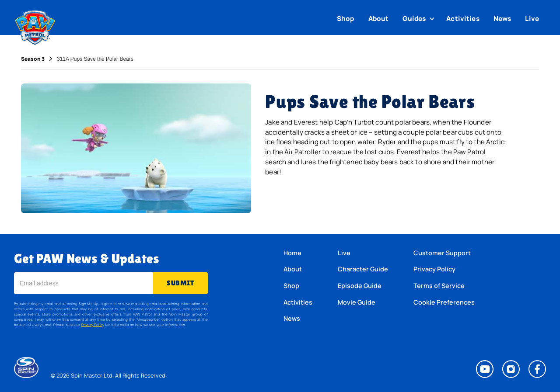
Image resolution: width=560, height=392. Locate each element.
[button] (420, 19)
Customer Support (442, 253)
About (378, 18)
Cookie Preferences (444, 302)
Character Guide (363, 269)
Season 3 (33, 59)
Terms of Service (439, 285)
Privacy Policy (92, 324)
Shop (345, 18)
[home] (35, 25)
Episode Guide (360, 285)
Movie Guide (356, 302)
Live (532, 18)
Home (292, 253)
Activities (463, 18)
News (502, 18)
